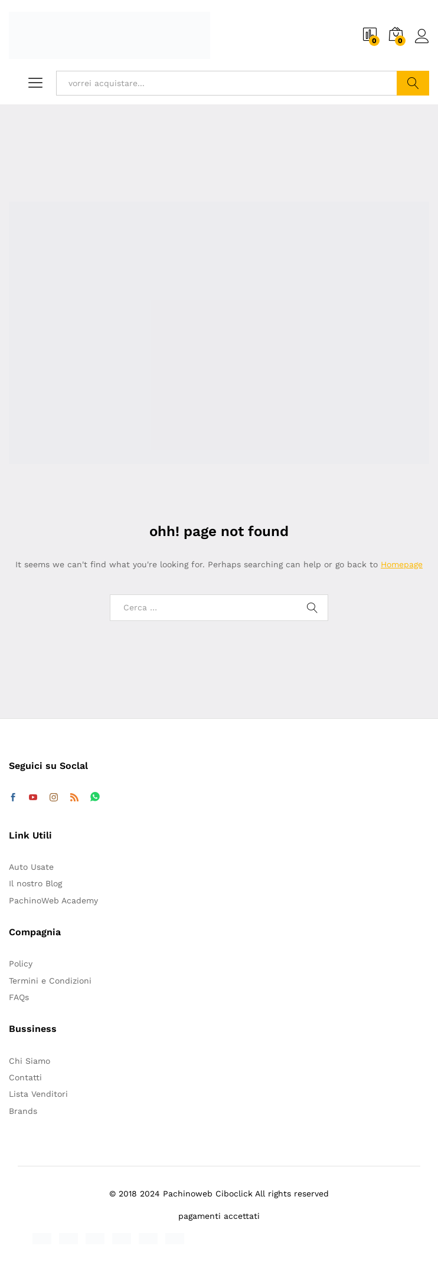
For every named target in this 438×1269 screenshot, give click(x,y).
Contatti (25, 1077)
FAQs (19, 997)
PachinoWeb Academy (53, 900)
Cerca (413, 83)
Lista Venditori (38, 1094)
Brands (23, 1111)
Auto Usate (31, 867)
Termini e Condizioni (50, 980)
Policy (20, 963)
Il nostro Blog (35, 883)
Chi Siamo (29, 1061)
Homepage (402, 564)
